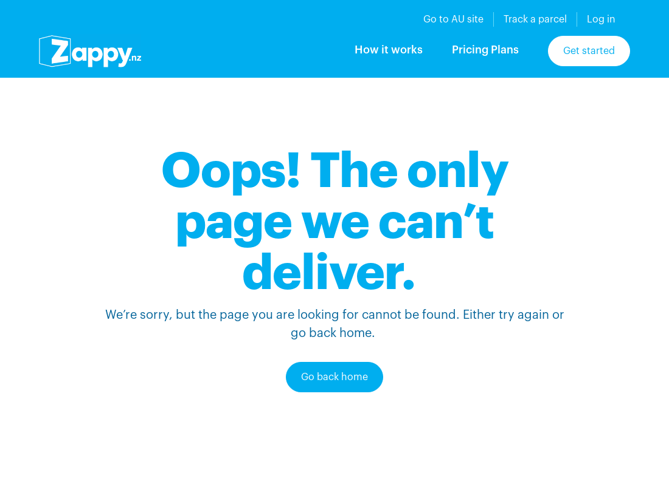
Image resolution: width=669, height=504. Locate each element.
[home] (90, 51)
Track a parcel (535, 19)
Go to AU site (453, 19)
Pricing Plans (485, 49)
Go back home (334, 377)
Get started (589, 51)
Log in (601, 19)
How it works (389, 49)
